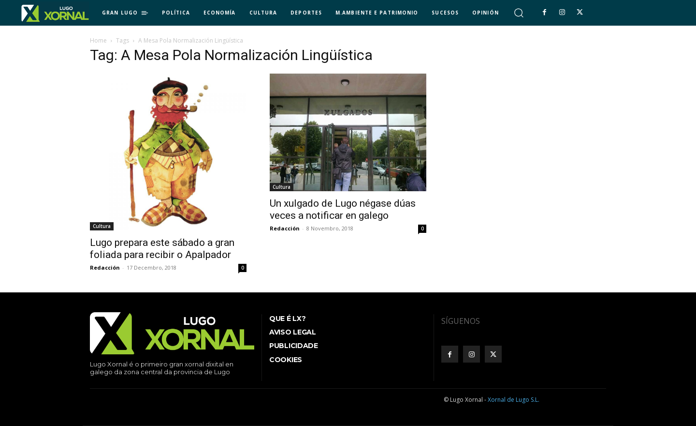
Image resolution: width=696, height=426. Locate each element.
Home (98, 40)
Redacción (105, 267)
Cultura (102, 226)
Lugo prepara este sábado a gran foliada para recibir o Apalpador (162, 248)
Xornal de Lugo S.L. (513, 400)
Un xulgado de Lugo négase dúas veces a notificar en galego (343, 209)
